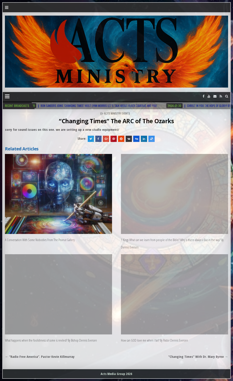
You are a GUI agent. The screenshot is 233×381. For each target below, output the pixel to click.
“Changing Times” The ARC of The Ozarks (116, 121)
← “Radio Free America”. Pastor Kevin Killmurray (40, 356)
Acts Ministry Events (117, 113)
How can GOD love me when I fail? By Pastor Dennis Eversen (154, 340)
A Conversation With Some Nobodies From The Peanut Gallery (40, 240)
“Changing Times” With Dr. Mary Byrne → (198, 356)
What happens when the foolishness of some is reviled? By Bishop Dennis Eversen (51, 340)
